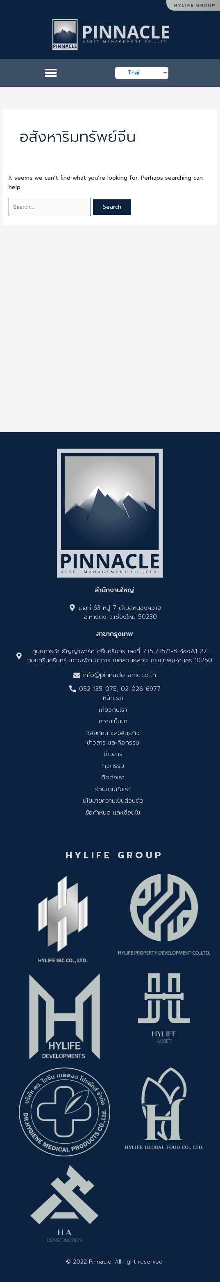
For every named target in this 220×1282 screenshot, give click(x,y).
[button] (51, 73)
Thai (133, 72)
